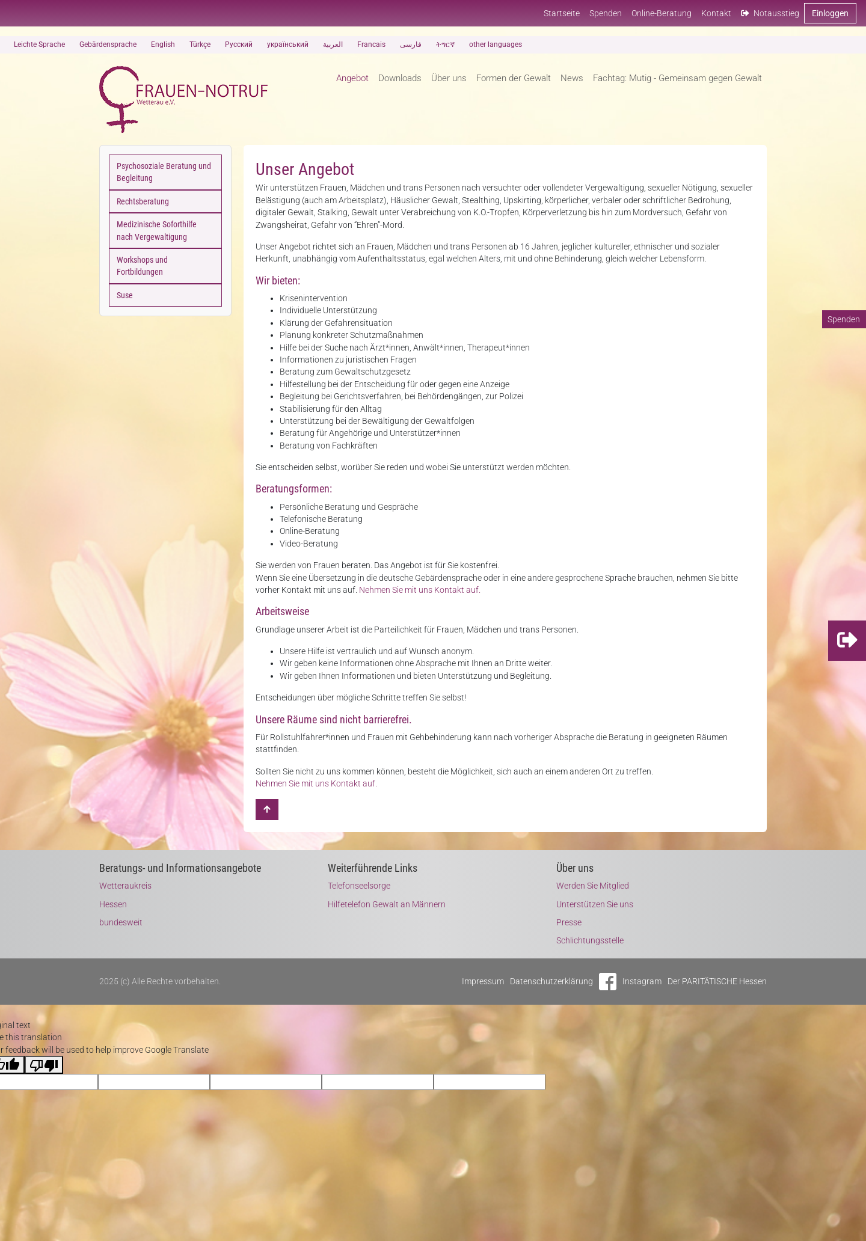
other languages (495, 44)
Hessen (113, 904)
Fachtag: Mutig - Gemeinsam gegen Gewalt (677, 78)
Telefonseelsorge (359, 885)
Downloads (400, 78)
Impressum (483, 981)
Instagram (642, 981)
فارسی (411, 44)
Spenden (605, 13)
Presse (569, 922)
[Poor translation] (44, 1065)
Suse (125, 295)
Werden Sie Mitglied (592, 885)
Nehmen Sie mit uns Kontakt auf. (420, 590)
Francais (371, 44)
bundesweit (121, 922)
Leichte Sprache (39, 44)
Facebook (607, 981)
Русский (239, 44)
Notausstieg (770, 13)
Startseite (562, 13)
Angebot (352, 78)
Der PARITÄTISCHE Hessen (717, 981)
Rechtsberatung (143, 201)
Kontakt (716, 13)
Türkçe (199, 44)
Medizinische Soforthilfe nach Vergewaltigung (157, 230)
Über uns (449, 78)
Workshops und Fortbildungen (142, 266)
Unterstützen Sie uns (594, 904)
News (571, 78)
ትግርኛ (445, 44)
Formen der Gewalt (513, 78)
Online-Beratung (661, 13)
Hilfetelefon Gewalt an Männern (387, 904)
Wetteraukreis (125, 885)
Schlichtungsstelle (590, 940)
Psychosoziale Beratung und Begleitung (164, 172)
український (288, 44)
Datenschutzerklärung (551, 981)
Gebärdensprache (108, 44)
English (163, 44)
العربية (333, 44)
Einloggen (830, 13)
